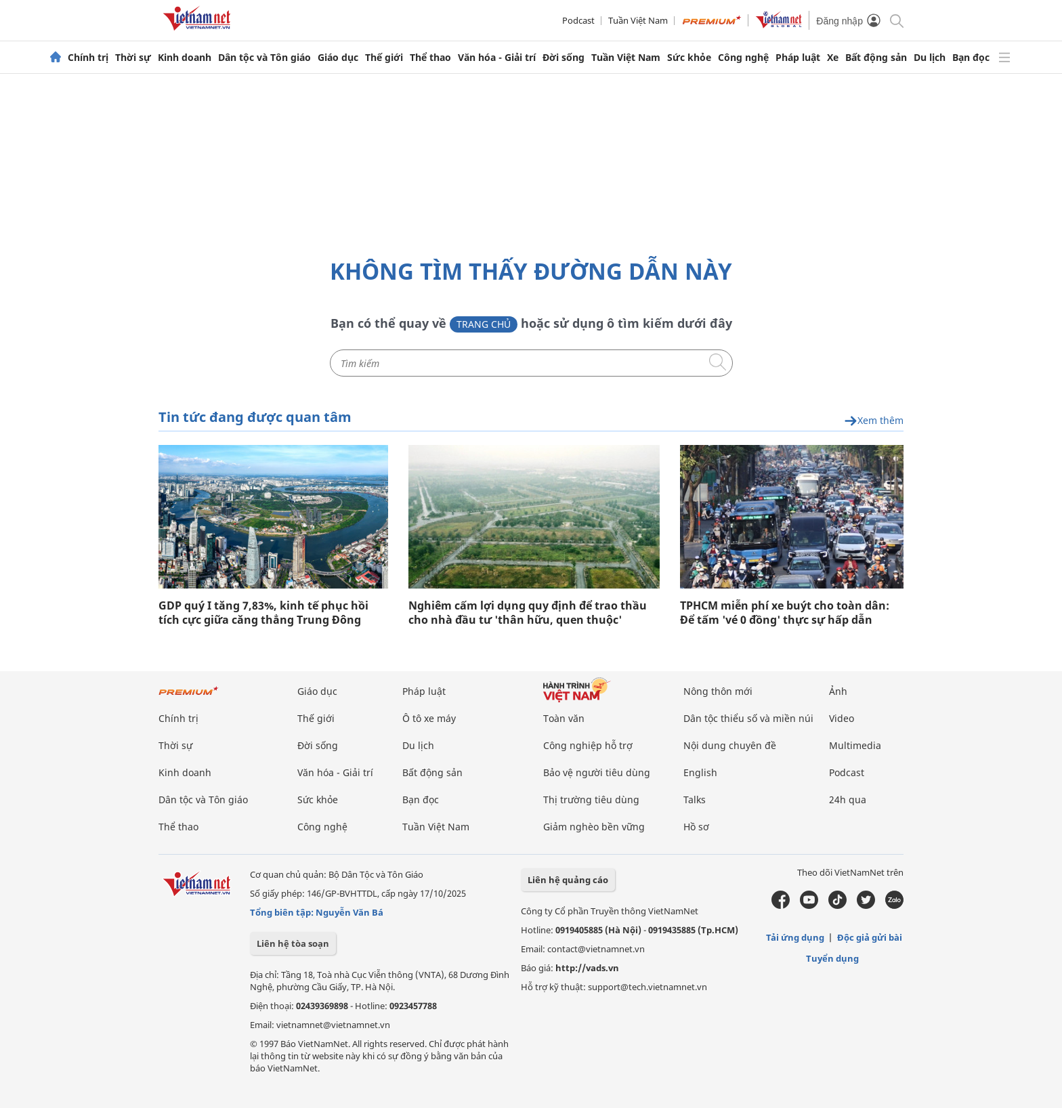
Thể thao (430, 57)
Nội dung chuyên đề (729, 745)
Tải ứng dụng (795, 937)
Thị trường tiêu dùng (591, 799)
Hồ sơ (696, 826)
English (700, 772)
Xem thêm (874, 421)
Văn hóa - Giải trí (497, 57)
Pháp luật (798, 57)
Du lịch (930, 57)
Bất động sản (876, 57)
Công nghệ (743, 57)
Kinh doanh (184, 57)
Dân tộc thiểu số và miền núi (748, 718)
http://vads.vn (587, 968)
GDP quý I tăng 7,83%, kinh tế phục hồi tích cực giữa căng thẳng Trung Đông (263, 613)
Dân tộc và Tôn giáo (264, 57)
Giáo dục (338, 57)
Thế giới (384, 57)
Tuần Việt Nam (638, 20)
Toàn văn (564, 718)
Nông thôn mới (717, 691)
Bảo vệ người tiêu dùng (596, 772)
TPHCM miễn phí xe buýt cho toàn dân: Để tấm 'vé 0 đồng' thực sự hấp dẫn (784, 613)
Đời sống (564, 57)
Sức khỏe (689, 57)
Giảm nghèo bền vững (594, 826)
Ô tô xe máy (429, 718)
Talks (694, 799)
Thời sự (133, 57)
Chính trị (88, 57)
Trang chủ (483, 324)
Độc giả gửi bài (869, 937)
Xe (832, 57)
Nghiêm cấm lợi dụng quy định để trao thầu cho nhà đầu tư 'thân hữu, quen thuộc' (527, 613)
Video (841, 718)
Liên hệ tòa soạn (293, 943)
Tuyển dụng (832, 958)
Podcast (578, 20)
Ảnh (838, 691)
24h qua (847, 799)
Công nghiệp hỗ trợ (588, 745)
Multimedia (855, 745)
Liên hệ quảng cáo (568, 880)
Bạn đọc (971, 57)
